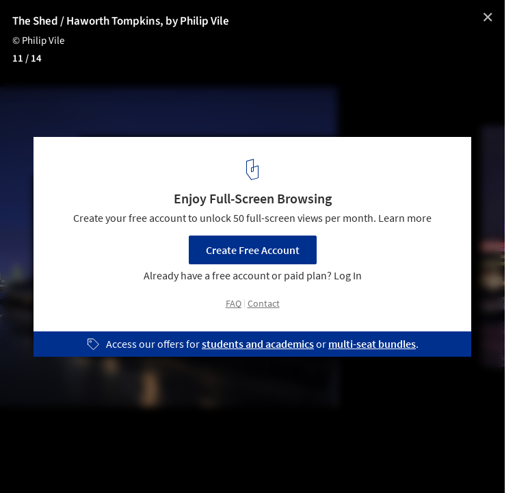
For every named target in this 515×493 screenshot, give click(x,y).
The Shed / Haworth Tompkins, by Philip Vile (120, 21)
